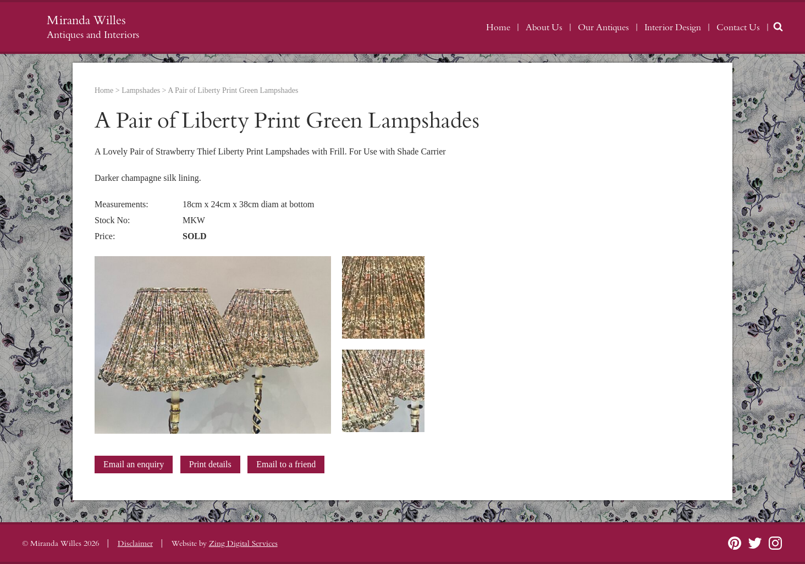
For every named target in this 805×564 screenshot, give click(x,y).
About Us (544, 27)
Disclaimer (135, 544)
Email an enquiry (133, 464)
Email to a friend (286, 464)
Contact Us (738, 27)
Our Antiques (603, 27)
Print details (210, 464)
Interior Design (672, 27)
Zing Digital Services (243, 544)
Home (498, 27)
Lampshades (141, 90)
